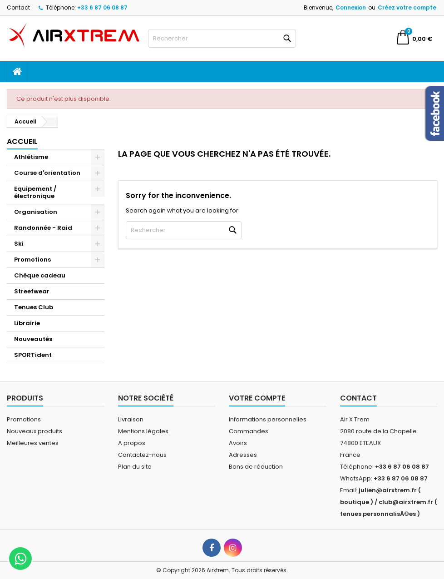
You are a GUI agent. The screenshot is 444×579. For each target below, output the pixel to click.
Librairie (27, 323)
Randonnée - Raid (43, 227)
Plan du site (135, 466)
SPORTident (33, 355)
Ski (19, 243)
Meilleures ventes (33, 443)
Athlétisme (31, 157)
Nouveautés (33, 339)
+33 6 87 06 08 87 (102, 7)
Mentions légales (143, 431)
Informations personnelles (267, 419)
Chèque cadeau (39, 275)
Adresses (243, 454)
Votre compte (257, 398)
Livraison (130, 419)
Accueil (22, 141)
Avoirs (238, 443)
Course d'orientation (47, 172)
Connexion (350, 7)
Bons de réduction (256, 466)
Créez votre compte (407, 7)
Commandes (248, 431)
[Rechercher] (222, 39)
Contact (18, 7)
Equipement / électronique (35, 192)
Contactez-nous (142, 454)
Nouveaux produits (34, 431)
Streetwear (31, 291)
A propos (131, 443)
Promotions (32, 259)
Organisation (35, 212)
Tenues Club (33, 307)
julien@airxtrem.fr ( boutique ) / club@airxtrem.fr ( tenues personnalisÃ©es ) (388, 502)
